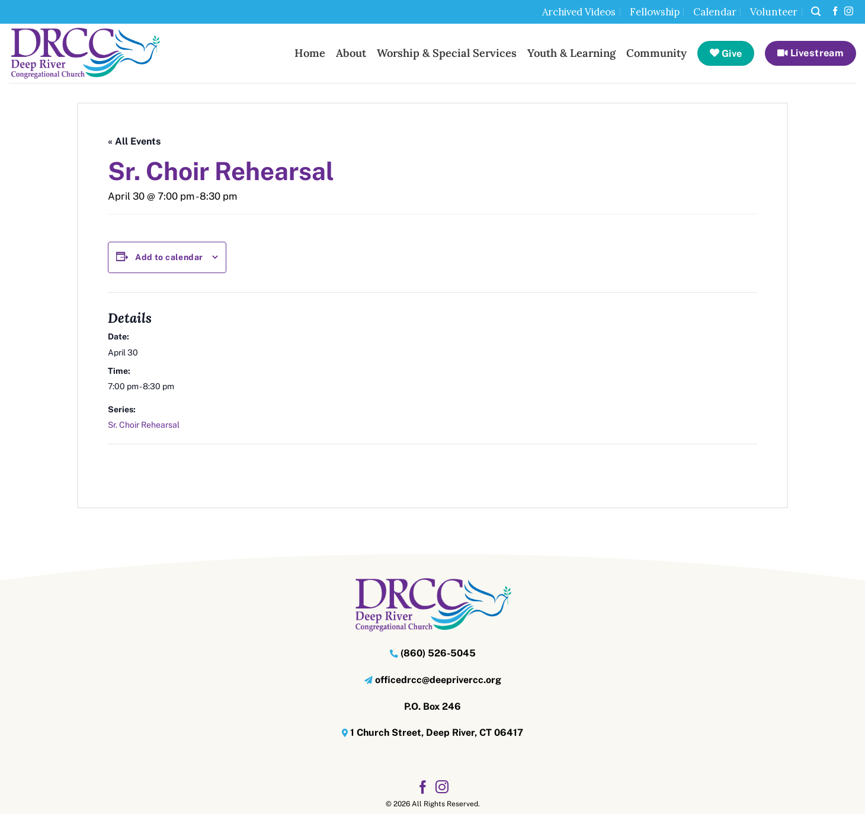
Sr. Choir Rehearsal (144, 425)
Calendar (714, 11)
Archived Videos (579, 11)
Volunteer (773, 11)
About (351, 53)
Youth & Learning (571, 53)
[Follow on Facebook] (835, 12)
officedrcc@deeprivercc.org (438, 679)
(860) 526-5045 (438, 653)
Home (309, 53)
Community (656, 53)
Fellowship (655, 11)
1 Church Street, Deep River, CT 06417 (436, 732)
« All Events (134, 141)
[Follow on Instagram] (848, 12)
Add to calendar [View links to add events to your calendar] (169, 257)
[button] (816, 11)
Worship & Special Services (447, 53)
